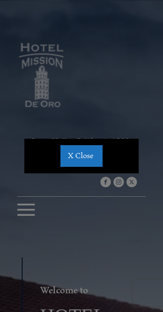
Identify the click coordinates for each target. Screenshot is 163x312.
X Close (81, 156)
